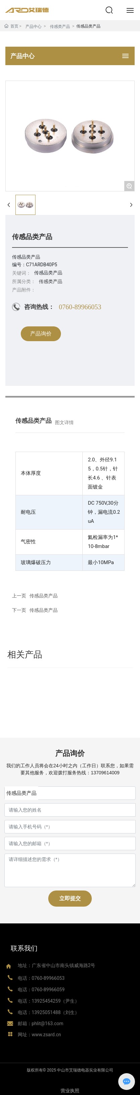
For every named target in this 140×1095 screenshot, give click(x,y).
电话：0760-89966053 (41, 978)
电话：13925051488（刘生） (49, 1012)
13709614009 (105, 772)
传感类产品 (60, 26)
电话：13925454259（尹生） (49, 1001)
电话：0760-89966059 (41, 989)
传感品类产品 (43, 610)
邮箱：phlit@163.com (40, 1023)
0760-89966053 (80, 307)
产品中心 (33, 26)
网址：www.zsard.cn (39, 1034)
